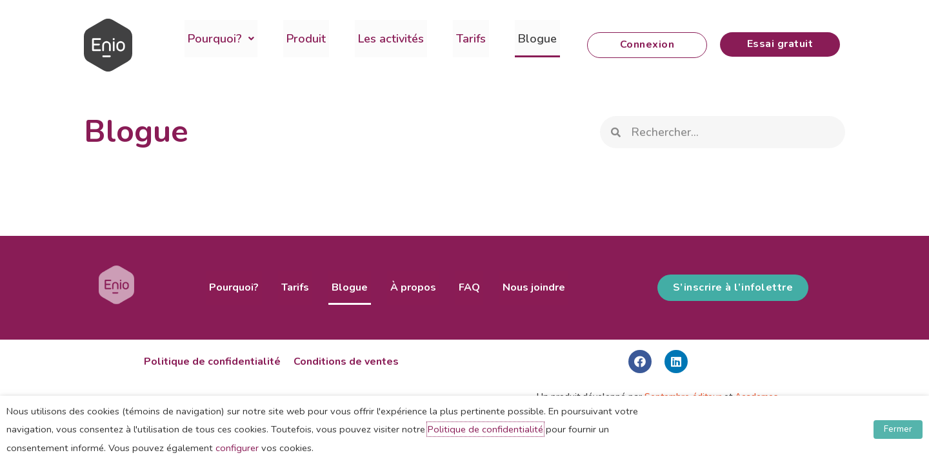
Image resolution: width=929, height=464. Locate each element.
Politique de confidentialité (212, 361)
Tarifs (448, 38)
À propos (410, 287)
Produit (296, 38)
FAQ (459, 287)
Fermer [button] (898, 429)
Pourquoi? (218, 38)
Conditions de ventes (346, 361)
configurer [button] (237, 447)
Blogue (508, 38)
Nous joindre (517, 287)
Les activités (375, 38)
